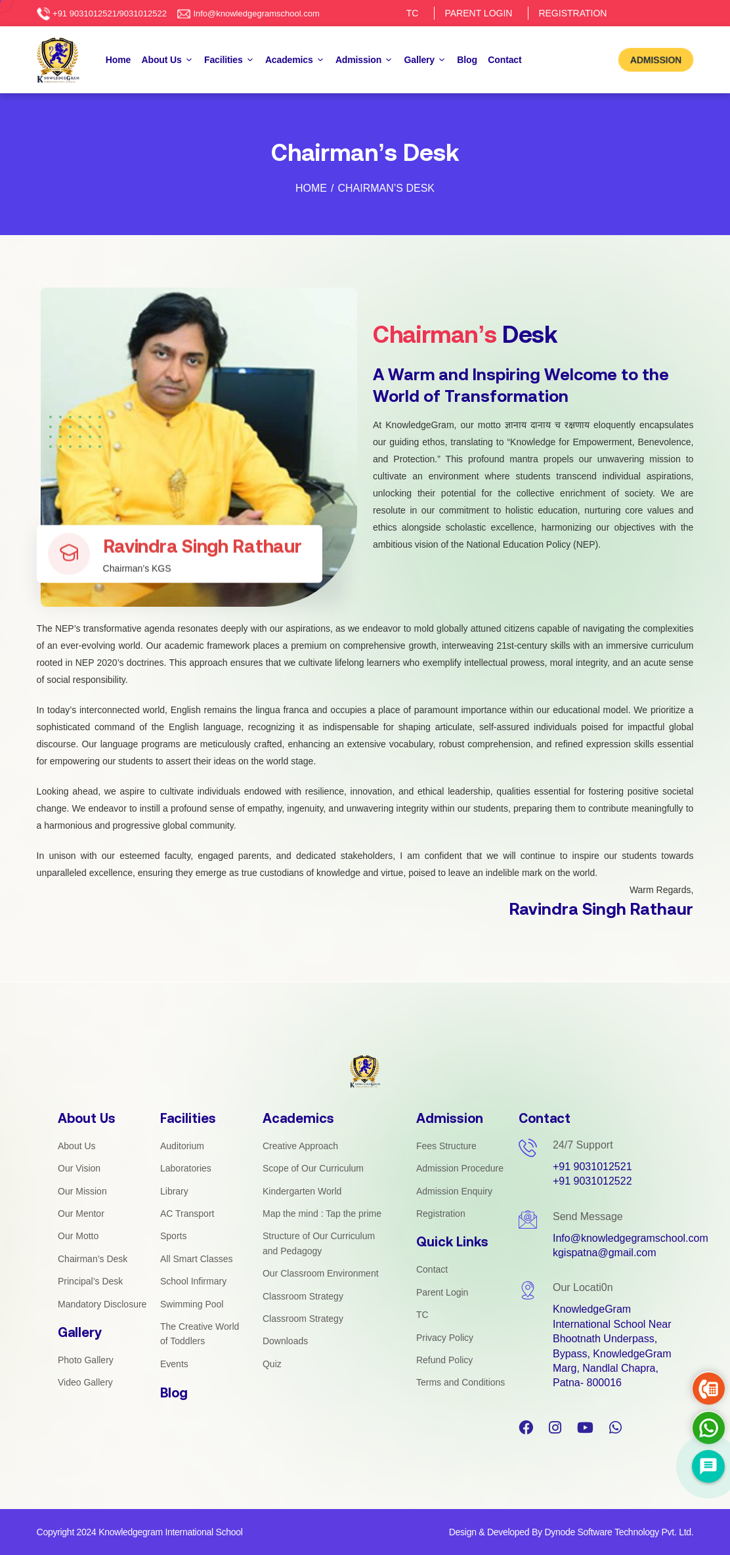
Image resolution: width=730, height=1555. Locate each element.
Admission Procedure (460, 1168)
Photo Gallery (86, 1360)
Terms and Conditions (460, 1382)
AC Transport (187, 1213)
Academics (295, 61)
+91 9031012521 (592, 1166)
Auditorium (182, 1146)
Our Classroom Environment (321, 1273)
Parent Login (442, 1292)
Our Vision (79, 1168)
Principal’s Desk (90, 1281)
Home (118, 60)
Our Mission (82, 1191)
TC (412, 13)
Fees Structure (446, 1146)
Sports (173, 1236)
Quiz (272, 1364)
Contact (504, 60)
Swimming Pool (191, 1304)
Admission (364, 61)
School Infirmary (193, 1281)
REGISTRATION (572, 13)
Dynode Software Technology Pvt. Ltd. (618, 1532)
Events (174, 1364)
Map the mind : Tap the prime (322, 1213)
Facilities (229, 61)
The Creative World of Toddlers (199, 1333)
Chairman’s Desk (92, 1259)
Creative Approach (300, 1146)
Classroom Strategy (303, 1296)
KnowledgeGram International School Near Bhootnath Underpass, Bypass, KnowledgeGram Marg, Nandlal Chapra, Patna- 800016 (612, 1345)
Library (174, 1191)
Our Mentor (81, 1213)
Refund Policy (444, 1360)
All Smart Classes (196, 1259)
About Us (168, 61)
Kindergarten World (302, 1191)
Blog (467, 60)
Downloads (285, 1341)
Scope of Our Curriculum (313, 1168)
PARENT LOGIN (478, 13)
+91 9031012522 (592, 1181)
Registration (440, 1213)
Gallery (425, 61)
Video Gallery (85, 1382)
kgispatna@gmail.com (604, 1252)
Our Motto (78, 1236)
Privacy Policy (444, 1337)
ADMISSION (656, 59)
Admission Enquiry (454, 1191)
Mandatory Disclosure (102, 1304)
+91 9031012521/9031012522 (110, 13)
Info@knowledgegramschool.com (256, 13)
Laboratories (185, 1168)
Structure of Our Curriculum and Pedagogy (319, 1243)
